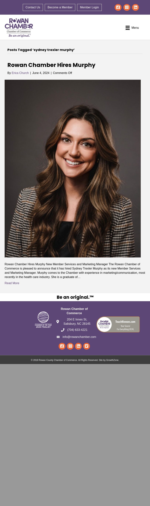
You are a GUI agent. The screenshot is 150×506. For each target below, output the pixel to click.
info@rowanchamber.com (79, 336)
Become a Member (60, 7)
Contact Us (33, 7)
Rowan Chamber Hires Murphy (51, 65)
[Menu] (132, 28)
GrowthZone (112, 360)
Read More (12, 283)
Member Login (89, 7)
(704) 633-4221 (77, 330)
